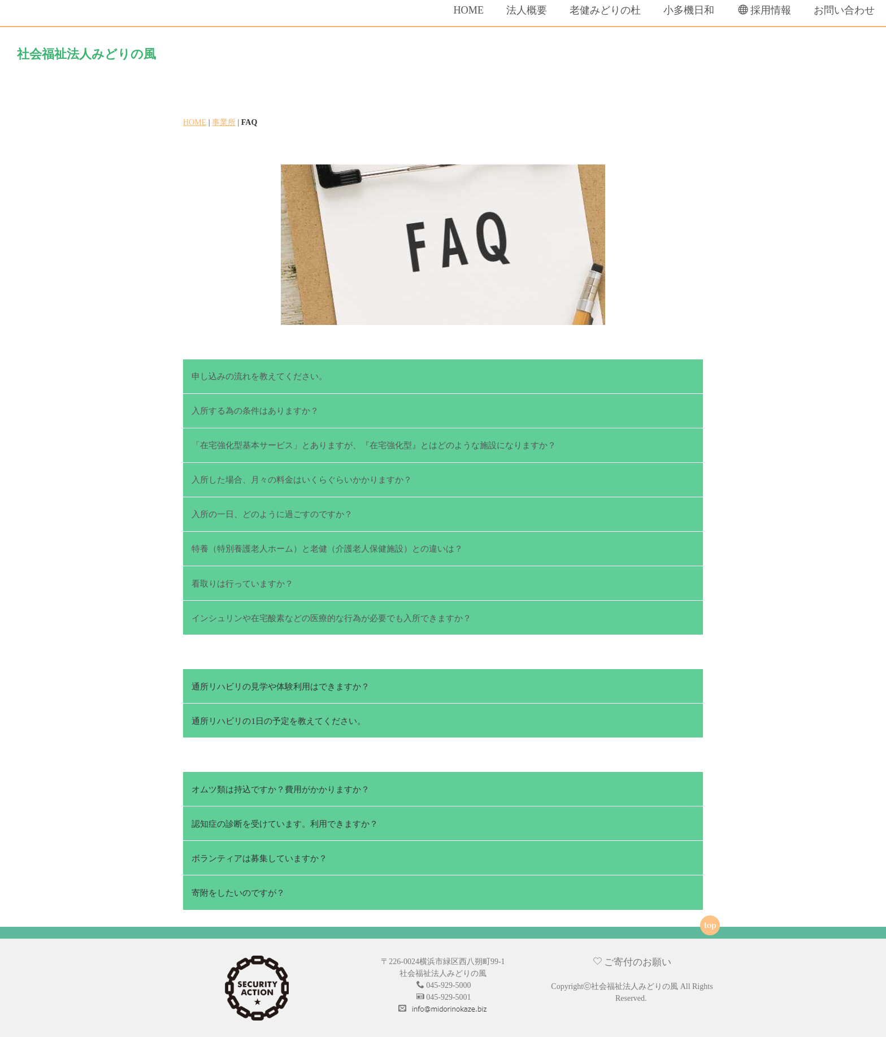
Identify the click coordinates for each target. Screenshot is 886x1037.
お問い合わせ (826, 57)
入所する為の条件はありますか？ (255, 408)
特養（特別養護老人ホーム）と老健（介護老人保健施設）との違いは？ (327, 545)
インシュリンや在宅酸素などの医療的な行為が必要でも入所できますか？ (331, 614)
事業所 (224, 119)
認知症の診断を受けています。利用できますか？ (285, 820)
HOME (451, 57)
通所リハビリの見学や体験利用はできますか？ (281, 683)
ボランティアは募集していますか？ (259, 855)
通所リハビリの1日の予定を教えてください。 (279, 717)
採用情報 (746, 57)
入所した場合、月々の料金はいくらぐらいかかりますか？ (302, 476)
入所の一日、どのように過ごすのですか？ (272, 511)
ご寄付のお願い (632, 958)
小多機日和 (670, 57)
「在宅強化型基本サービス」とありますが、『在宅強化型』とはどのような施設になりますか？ (374, 442)
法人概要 (508, 57)
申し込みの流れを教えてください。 (259, 373)
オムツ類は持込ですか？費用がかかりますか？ (281, 786)
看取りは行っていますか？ (242, 580)
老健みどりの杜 (587, 57)
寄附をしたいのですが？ (238, 889)
